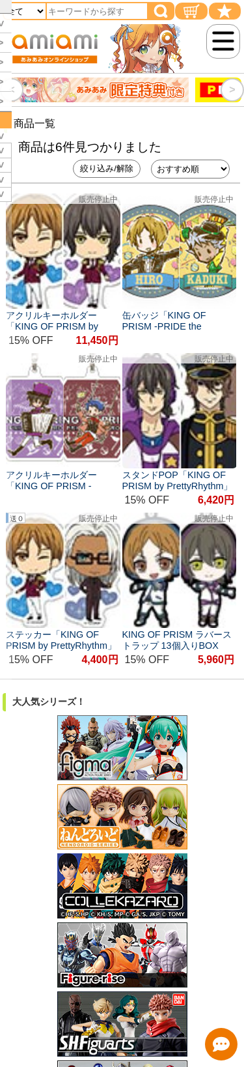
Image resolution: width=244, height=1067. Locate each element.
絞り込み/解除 (106, 168)
